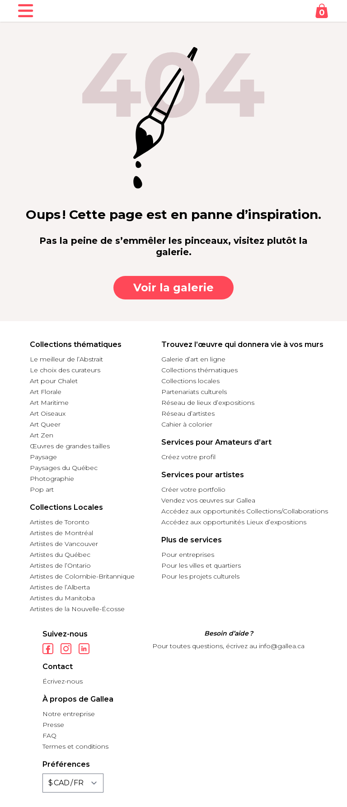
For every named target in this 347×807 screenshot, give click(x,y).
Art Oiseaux (48, 413)
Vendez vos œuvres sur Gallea (208, 500)
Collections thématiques (199, 370)
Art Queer (45, 424)
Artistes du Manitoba (62, 598)
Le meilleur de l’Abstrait (66, 359)
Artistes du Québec (60, 555)
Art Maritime (49, 403)
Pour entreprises (187, 555)
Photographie (52, 479)
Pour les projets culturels (200, 576)
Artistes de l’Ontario (60, 565)
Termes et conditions (75, 746)
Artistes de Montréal (61, 533)
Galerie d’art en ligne (193, 359)
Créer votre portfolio (193, 489)
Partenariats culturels (194, 392)
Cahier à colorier (186, 424)
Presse (53, 725)
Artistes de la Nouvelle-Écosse (77, 609)
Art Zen (41, 435)
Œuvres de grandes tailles (70, 446)
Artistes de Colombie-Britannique (82, 576)
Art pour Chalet (54, 381)
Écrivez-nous (62, 681)
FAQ (49, 735)
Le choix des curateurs (65, 370)
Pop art (42, 489)
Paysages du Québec (64, 468)
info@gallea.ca (282, 646)
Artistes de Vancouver (64, 544)
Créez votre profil (188, 457)
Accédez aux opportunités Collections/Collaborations (244, 511)
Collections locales (190, 381)
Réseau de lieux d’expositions (207, 403)
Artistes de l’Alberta (60, 587)
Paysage (43, 457)
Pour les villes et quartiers (201, 565)
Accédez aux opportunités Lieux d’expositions (233, 522)
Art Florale (45, 392)
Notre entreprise (68, 714)
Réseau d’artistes (188, 413)
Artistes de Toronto (59, 522)
